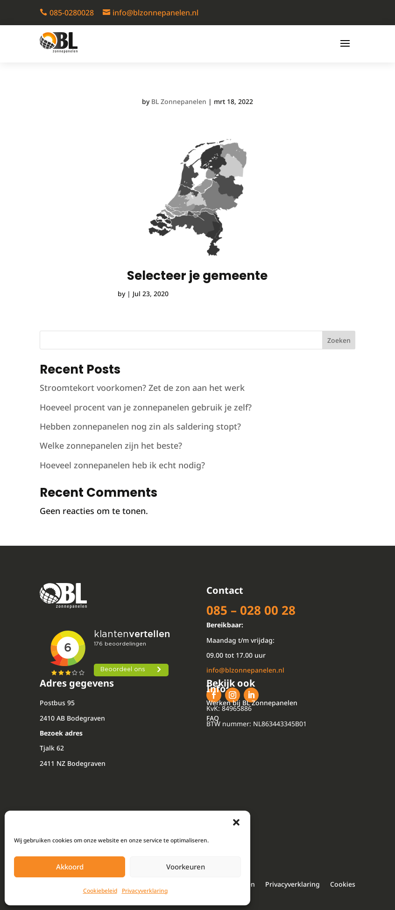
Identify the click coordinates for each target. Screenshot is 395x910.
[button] (236, 822)
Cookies (342, 885)
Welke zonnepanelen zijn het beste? (111, 445)
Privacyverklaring (145, 891)
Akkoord (70, 866)
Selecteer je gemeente (197, 275)
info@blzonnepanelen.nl (155, 12)
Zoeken (339, 340)
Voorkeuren (185, 866)
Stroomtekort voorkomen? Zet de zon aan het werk (142, 387)
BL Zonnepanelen (178, 101)
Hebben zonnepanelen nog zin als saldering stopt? (140, 426)
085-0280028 (71, 12)
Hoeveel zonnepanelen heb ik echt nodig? (122, 465)
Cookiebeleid (100, 891)
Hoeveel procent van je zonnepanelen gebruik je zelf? (146, 407)
